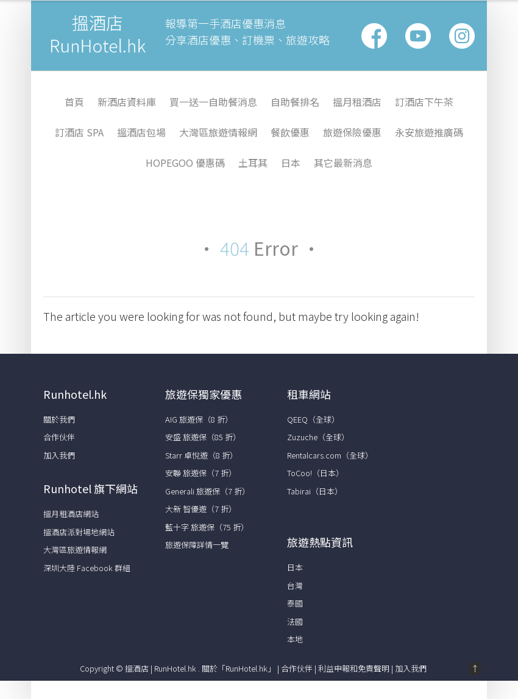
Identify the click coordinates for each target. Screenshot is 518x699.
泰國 (295, 603)
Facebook (374, 36)
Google (418, 36)
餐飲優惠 (290, 132)
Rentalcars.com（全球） (330, 455)
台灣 (295, 585)
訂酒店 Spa (79, 132)
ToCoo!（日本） (315, 473)
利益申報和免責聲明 (353, 668)
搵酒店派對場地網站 (79, 532)
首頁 (74, 101)
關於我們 (59, 419)
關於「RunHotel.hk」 (238, 668)
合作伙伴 (59, 437)
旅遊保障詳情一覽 (197, 544)
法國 (295, 621)
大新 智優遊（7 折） (200, 509)
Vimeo (462, 36)
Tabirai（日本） (314, 491)
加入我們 (59, 455)
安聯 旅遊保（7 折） (200, 473)
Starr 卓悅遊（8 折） (201, 455)
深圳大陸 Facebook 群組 (86, 568)
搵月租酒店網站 (71, 513)
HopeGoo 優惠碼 (185, 162)
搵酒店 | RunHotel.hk (161, 668)
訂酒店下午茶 (424, 101)
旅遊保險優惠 (352, 132)
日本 (290, 162)
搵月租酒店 (357, 101)
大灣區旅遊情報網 (218, 132)
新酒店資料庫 (127, 101)
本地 (295, 639)
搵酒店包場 (141, 132)
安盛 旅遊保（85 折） (203, 437)
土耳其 (253, 162)
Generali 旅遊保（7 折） (207, 491)
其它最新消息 (343, 162)
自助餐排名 (295, 101)
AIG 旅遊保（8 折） (199, 419)
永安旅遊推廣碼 (429, 132)
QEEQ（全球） (313, 419)
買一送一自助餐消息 (213, 101)
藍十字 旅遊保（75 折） (207, 527)
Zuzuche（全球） (318, 437)
